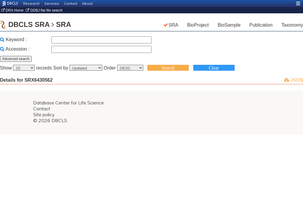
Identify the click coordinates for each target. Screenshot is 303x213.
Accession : (18, 48)
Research (31, 3)
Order (124, 67)
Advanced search (16, 59)
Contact (70, 3)
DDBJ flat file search (44, 10)
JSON (293, 80)
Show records (26, 67)
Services (51, 3)
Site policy (44, 114)
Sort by (78, 67)
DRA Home (12, 10)
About (87, 3)
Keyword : (16, 39)
